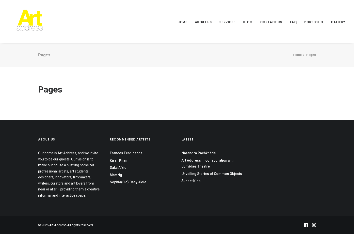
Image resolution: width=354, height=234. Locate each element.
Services (227, 22)
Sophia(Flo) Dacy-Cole (128, 182)
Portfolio (313, 22)
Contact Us (271, 22)
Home (182, 22)
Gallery (338, 22)
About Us (203, 22)
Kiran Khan (118, 160)
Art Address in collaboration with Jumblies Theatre (207, 163)
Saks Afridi (119, 168)
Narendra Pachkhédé (198, 153)
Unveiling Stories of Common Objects (211, 174)
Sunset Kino (191, 181)
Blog (247, 22)
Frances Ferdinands (126, 153)
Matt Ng (116, 175)
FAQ (293, 22)
